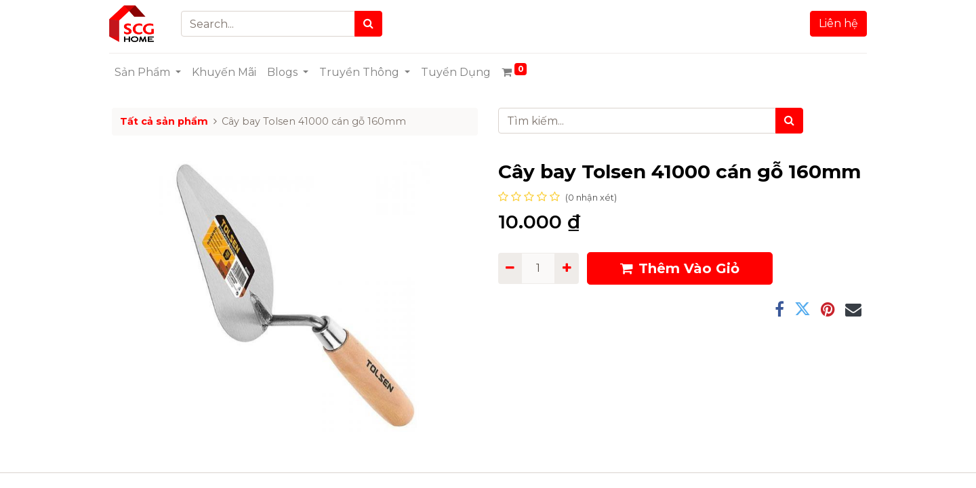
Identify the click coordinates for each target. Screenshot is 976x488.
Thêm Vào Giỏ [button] (679, 268)
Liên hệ (835, 23)
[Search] (372, 24)
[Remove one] (510, 268)
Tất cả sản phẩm (164, 121)
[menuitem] (226, 72)
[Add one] (566, 268)
